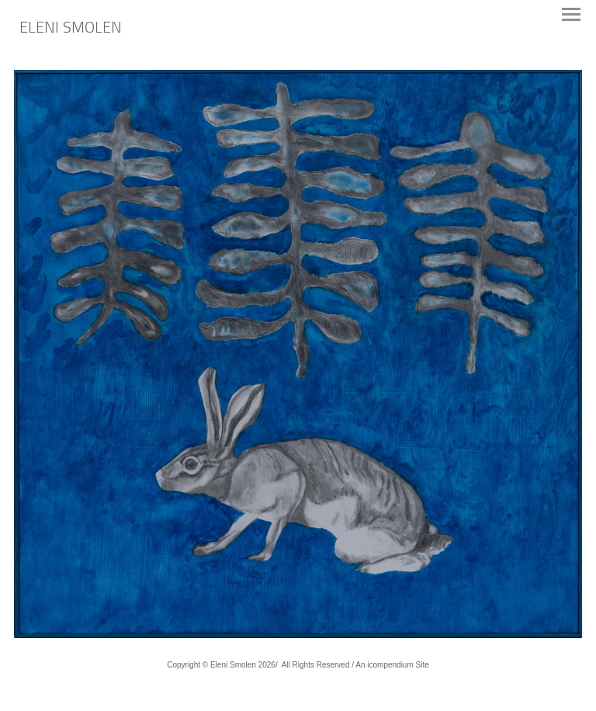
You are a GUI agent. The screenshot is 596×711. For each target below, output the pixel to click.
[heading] (70, 29)
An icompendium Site (392, 665)
